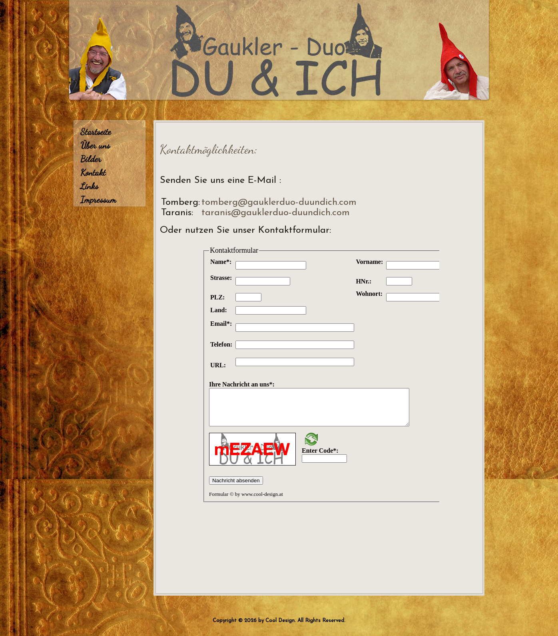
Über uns (95, 145)
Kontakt (93, 172)
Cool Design (280, 620)
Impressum (98, 199)
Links (89, 186)
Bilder (90, 159)
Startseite (95, 132)
